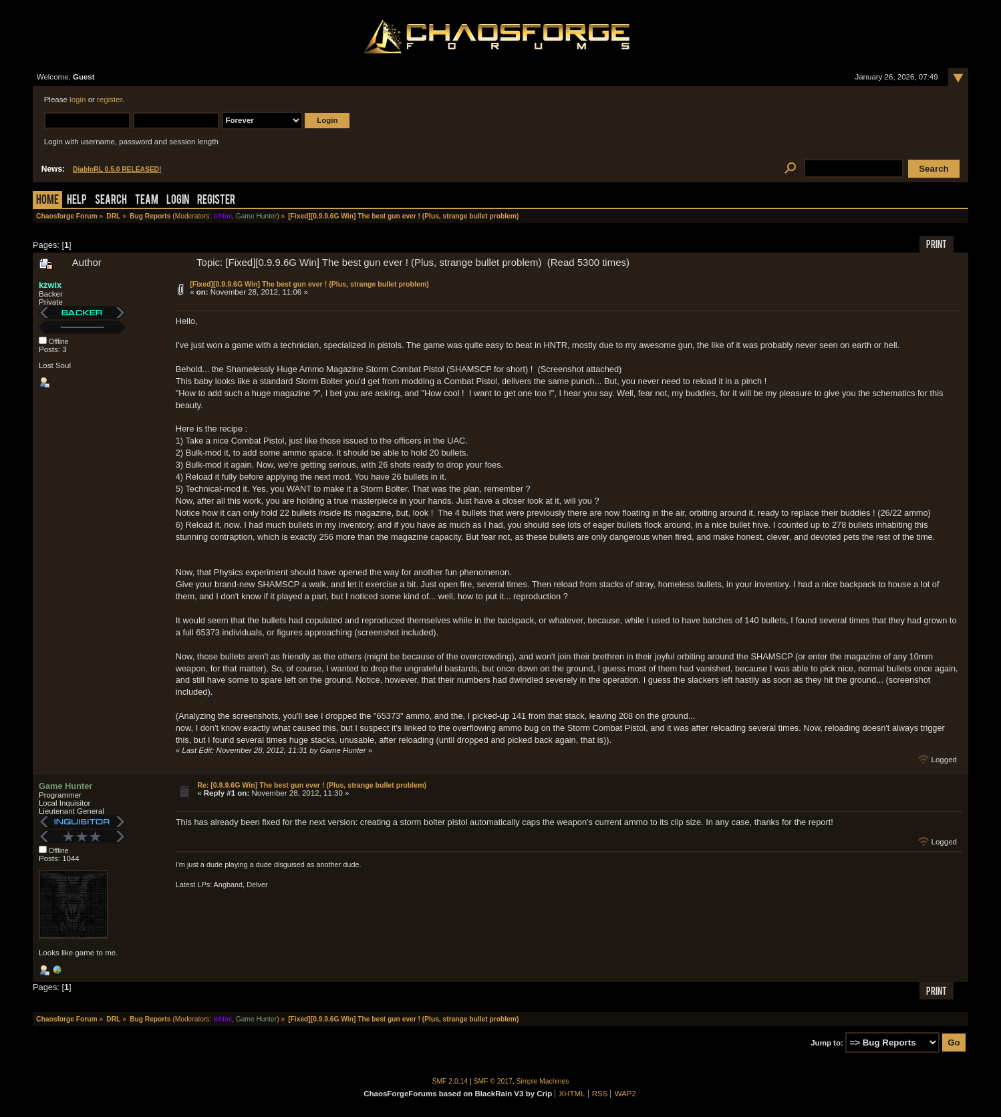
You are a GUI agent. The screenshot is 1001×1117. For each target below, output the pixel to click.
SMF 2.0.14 (450, 1081)
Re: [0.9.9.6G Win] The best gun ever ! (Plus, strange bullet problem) (311, 785)
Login (177, 201)
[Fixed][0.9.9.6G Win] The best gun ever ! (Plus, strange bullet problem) (309, 284)
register (109, 100)
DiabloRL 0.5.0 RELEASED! (117, 169)
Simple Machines (543, 1081)
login (77, 100)
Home (47, 201)
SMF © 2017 (493, 1081)
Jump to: (827, 1043)
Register (216, 201)
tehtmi (222, 216)
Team (146, 201)
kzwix (50, 285)
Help (77, 201)
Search (111, 201)
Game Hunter (256, 216)
